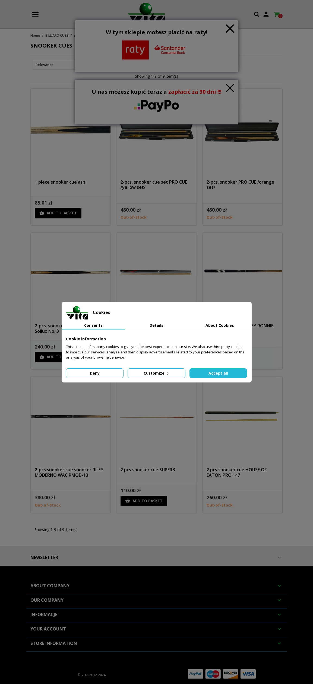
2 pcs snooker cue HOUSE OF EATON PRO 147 (237, 472)
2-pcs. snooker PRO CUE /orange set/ (240, 184)
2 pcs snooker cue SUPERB (148, 470)
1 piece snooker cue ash (60, 182)
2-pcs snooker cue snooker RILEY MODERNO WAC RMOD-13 (69, 472)
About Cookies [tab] (219, 325)
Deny (95, 373)
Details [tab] (156, 325)
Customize (157, 373)
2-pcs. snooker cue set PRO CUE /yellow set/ (154, 184)
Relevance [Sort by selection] (60, 64)
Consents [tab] (93, 325)
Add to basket (58, 213)
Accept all (218, 373)
